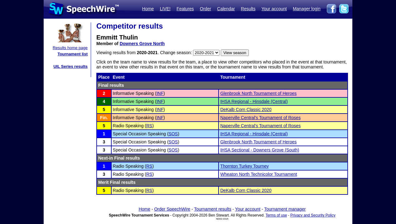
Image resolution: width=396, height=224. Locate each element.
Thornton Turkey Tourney (244, 166)
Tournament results (212, 209)
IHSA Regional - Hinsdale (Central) (253, 101)
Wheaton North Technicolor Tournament (258, 174)
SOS (173, 133)
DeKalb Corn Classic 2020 (245, 109)
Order (205, 8)
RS (149, 125)
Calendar (226, 8)
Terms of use (276, 215)
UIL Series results (70, 66)
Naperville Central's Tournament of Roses (260, 117)
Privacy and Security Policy (313, 215)
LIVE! (165, 8)
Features (185, 8)
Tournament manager (285, 209)
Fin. (104, 117)
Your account (274, 8)
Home (148, 8)
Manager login (307, 8)
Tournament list (72, 54)
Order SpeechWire (172, 209)
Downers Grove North (142, 43)
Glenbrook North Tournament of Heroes (258, 93)
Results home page (70, 47)
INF (160, 93)
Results (248, 8)
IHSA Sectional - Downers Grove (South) (259, 149)
